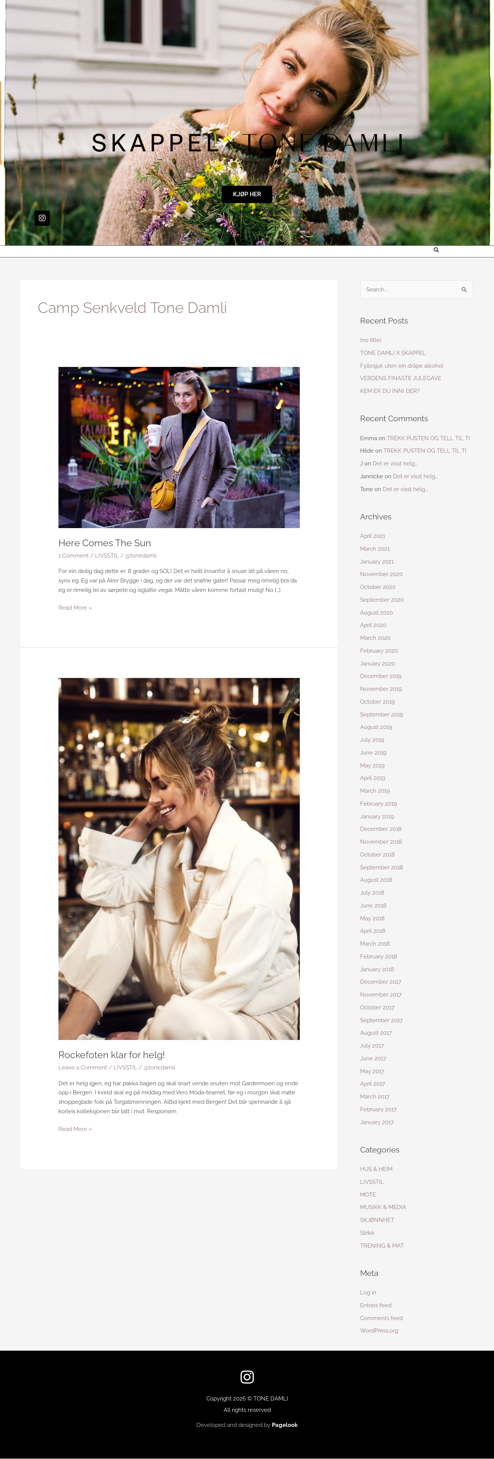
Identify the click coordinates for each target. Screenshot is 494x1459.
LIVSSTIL (107, 555)
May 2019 (372, 765)
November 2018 (381, 842)
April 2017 (372, 1084)
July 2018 (372, 893)
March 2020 (375, 638)
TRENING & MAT (382, 1245)
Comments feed (381, 1318)
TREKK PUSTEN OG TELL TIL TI (428, 438)
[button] (436, 250)
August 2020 (376, 612)
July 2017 (372, 1046)
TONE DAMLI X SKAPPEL (393, 353)
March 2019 (375, 791)
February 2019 (378, 804)
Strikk (367, 1233)
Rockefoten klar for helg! (113, 1054)
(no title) (370, 340)
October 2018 (377, 855)
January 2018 (377, 969)
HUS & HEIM (376, 1169)
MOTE (368, 1194)
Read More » (75, 607)
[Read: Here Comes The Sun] (179, 447)
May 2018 (372, 918)
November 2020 (381, 574)
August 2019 (376, 727)
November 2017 (381, 995)
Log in (368, 1293)
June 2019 (373, 753)
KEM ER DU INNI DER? (390, 391)
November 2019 (381, 689)
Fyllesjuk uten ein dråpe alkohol (401, 365)
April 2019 (372, 778)
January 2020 (377, 663)
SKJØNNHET (377, 1220)
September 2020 (382, 600)
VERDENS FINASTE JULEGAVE (400, 378)
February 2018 (378, 957)
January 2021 (377, 561)
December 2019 (381, 676)
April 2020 (373, 625)
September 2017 (381, 1020)
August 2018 (376, 880)
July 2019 (372, 740)
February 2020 (379, 651)
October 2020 (378, 587)
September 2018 (381, 867)
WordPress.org (379, 1331)
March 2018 (375, 944)
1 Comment (73, 555)
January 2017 (377, 1122)
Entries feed (375, 1305)
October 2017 (377, 1008)
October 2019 (377, 702)
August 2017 (376, 1033)
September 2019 (381, 714)
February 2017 (378, 1109)
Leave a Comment (82, 1066)
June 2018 (373, 906)
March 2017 (375, 1097)
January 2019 (377, 816)
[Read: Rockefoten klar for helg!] (179, 858)
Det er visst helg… (395, 464)
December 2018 (381, 829)
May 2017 (372, 1071)
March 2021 (375, 549)
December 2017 (380, 982)
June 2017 (373, 1058)
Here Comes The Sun (106, 542)
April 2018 (372, 931)
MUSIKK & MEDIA (383, 1207)
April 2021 (372, 536)
